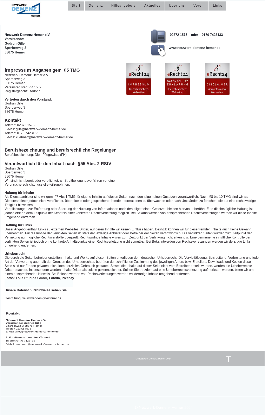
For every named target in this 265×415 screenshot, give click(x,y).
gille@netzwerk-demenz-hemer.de (196, 52)
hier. (71, 290)
